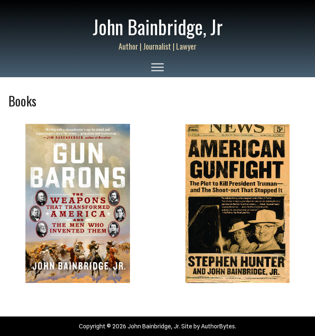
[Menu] (157, 67)
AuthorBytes (218, 326)
